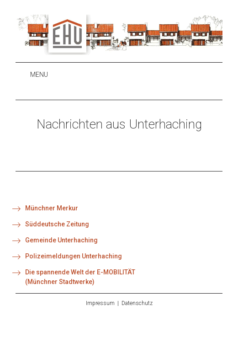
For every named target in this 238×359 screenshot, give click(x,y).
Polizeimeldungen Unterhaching (73, 256)
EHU (119, 35)
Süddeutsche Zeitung (57, 224)
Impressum (100, 303)
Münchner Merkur (51, 208)
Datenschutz (137, 303)
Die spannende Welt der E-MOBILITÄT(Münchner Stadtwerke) (80, 276)
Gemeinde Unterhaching (61, 240)
